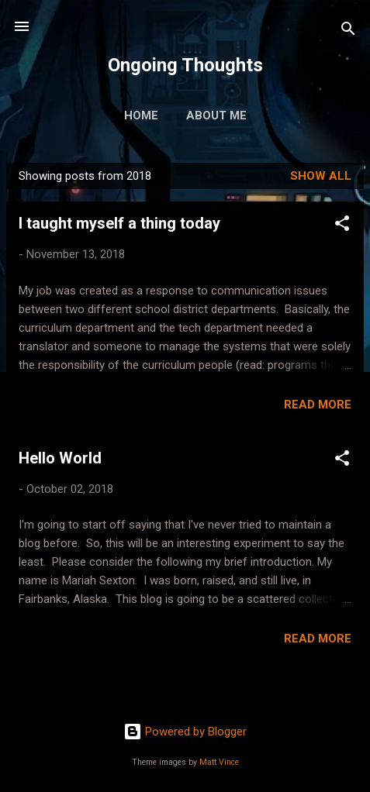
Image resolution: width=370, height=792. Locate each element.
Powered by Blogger (185, 732)
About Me (216, 115)
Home (141, 115)
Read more (317, 404)
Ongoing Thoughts (185, 65)
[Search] (348, 31)
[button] (342, 226)
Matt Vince (219, 762)
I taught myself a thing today (119, 223)
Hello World (60, 458)
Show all (320, 176)
